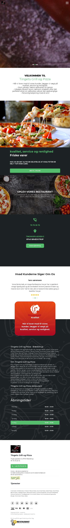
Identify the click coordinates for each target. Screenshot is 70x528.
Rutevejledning (35, 246)
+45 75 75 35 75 (19, 466)
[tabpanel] (35, 287)
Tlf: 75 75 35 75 (15, 461)
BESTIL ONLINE (35, 171)
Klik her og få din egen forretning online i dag (22, 518)
